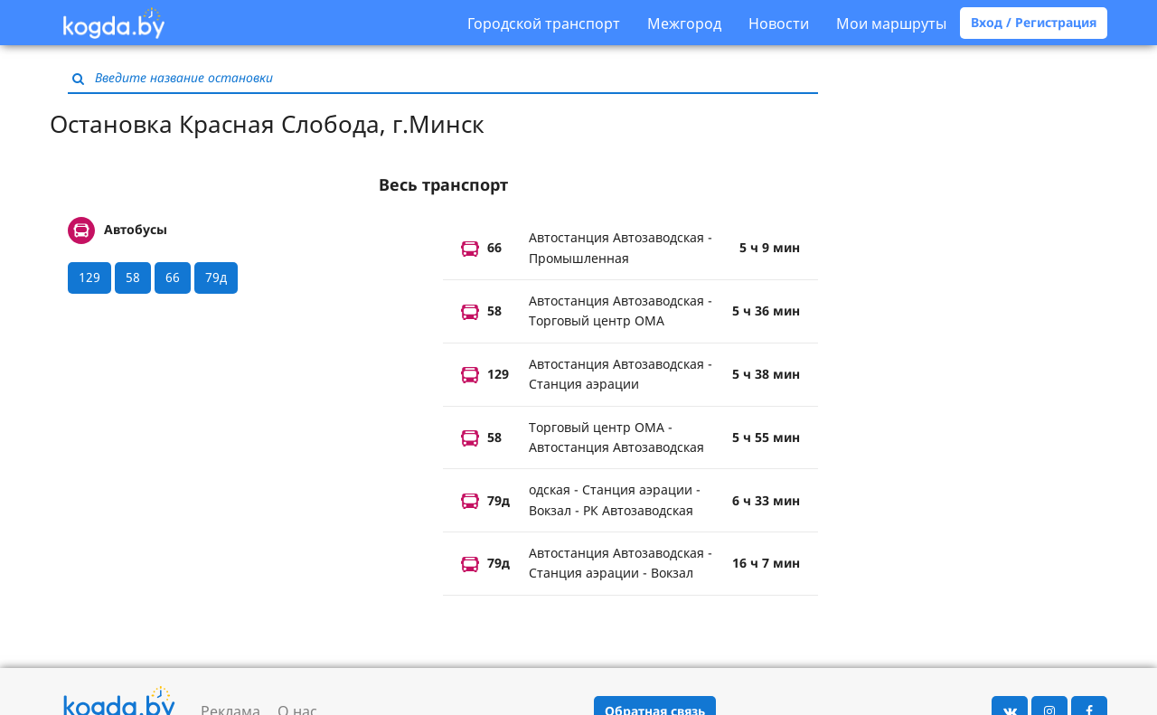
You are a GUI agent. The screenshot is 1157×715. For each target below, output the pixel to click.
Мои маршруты (891, 23)
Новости (778, 23)
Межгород (684, 23)
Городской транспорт (543, 23)
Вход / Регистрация (1033, 22)
